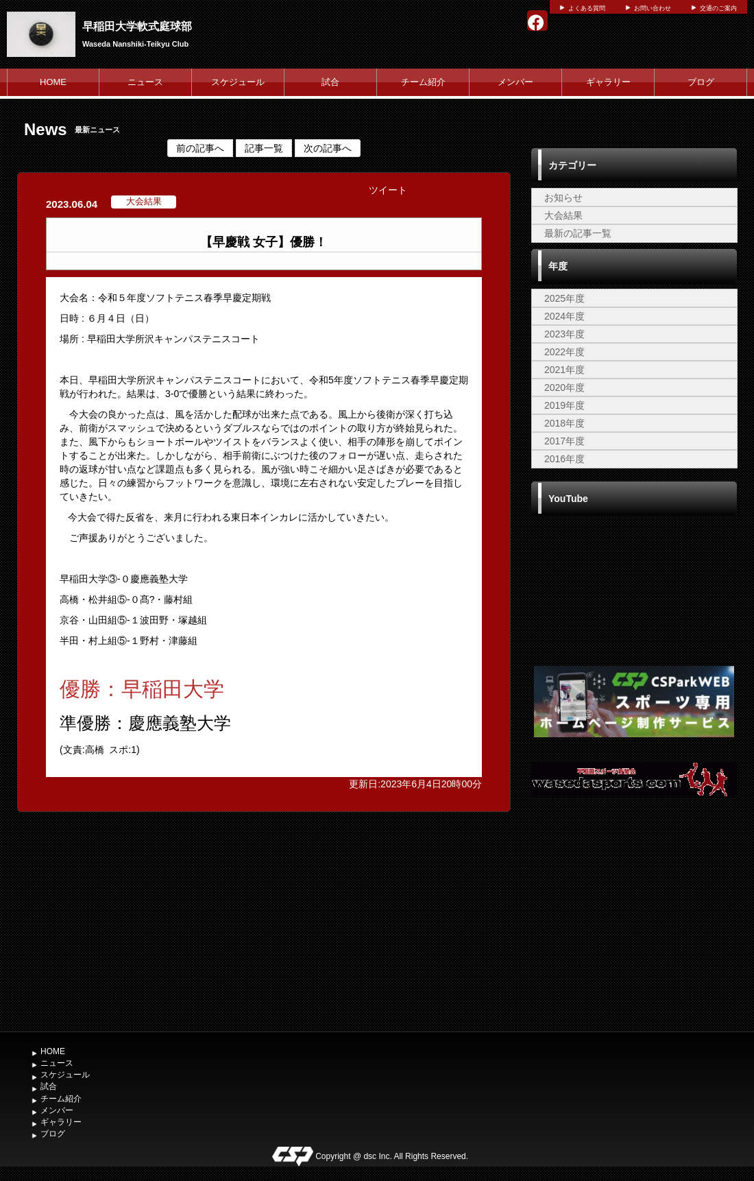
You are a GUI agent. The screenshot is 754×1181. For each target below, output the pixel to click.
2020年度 (564, 387)
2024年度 (564, 316)
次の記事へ (328, 148)
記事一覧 (264, 148)
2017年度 (564, 441)
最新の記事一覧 (577, 233)
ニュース (145, 82)
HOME (53, 82)
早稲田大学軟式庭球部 (137, 26)
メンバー (515, 82)
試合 (330, 82)
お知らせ (563, 197)
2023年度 (564, 334)
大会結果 (563, 215)
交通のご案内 (718, 8)
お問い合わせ (652, 8)
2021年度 (564, 369)
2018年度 (564, 423)
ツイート (388, 189)
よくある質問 (586, 8)
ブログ (701, 82)
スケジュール (238, 82)
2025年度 (564, 298)
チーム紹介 (423, 82)
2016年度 (564, 458)
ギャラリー (608, 82)
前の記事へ (200, 148)
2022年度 (564, 351)
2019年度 (564, 405)
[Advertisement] (634, 921)
